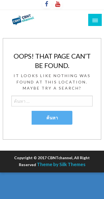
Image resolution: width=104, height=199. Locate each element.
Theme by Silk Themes (61, 164)
